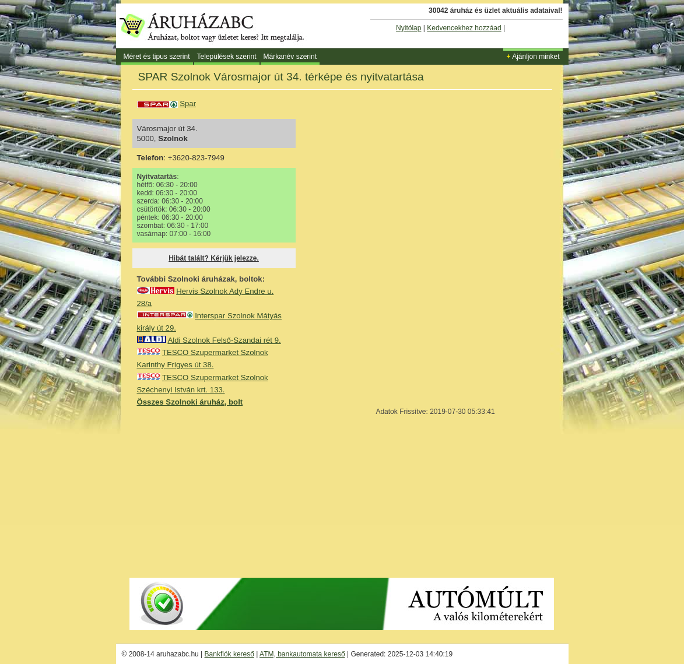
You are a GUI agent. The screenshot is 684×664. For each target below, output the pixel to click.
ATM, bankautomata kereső (302, 654)
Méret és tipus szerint (157, 56)
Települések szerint (227, 56)
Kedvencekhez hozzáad (464, 28)
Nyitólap (408, 28)
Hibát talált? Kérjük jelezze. (214, 258)
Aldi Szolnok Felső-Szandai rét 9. (223, 340)
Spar (188, 103)
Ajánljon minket (532, 56)
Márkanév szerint (290, 56)
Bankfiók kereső (229, 654)
